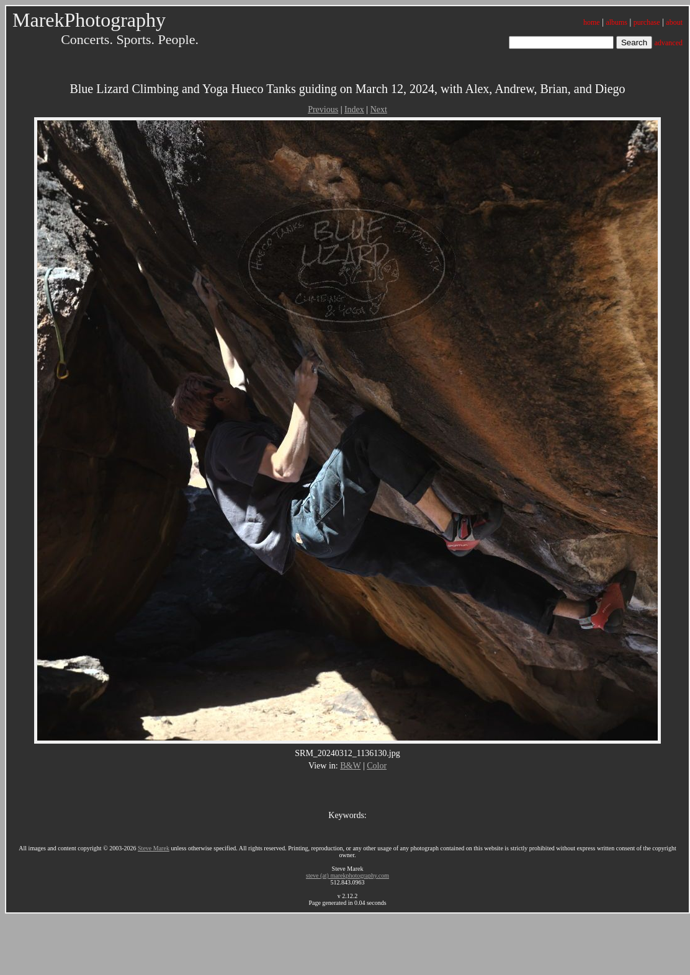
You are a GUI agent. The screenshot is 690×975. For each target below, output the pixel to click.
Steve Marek (153, 848)
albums (616, 22)
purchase (647, 22)
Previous (323, 109)
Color (377, 765)
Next (378, 109)
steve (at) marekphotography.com (347, 875)
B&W (350, 765)
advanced (669, 42)
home (591, 22)
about (674, 22)
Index (354, 109)
